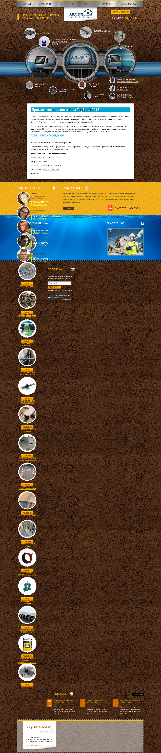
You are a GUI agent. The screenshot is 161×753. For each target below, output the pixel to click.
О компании (45, 4)
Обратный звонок (121, 12)
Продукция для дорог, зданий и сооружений (27, 459)
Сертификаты (67, 4)
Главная (27, 4)
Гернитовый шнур (27, 286)
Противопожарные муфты (27, 545)
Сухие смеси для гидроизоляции (27, 631)
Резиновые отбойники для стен (27, 430)
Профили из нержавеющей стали (27, 488)
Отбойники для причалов (27, 602)
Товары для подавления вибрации (27, 573)
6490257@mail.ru (40, 205)
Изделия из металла (27, 515)
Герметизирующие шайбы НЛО (27, 344)
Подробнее (68, 208)
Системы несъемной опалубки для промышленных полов (27, 660)
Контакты (106, 4)
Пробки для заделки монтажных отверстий (27, 316)
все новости (138, 694)
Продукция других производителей (27, 402)
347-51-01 (125, 18)
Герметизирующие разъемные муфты (27, 373)
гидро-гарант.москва (51, 169)
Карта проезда (128, 4)
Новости (87, 4)
